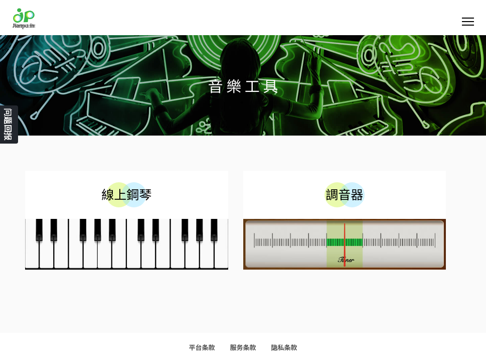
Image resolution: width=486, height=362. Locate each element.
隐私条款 (284, 347)
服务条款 (243, 347)
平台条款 (202, 347)
